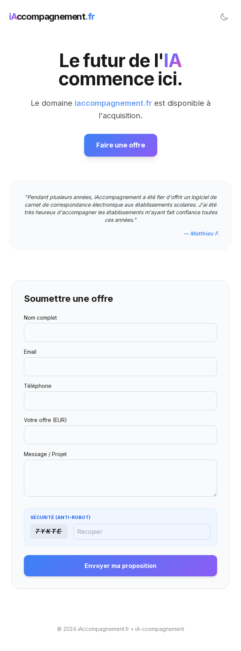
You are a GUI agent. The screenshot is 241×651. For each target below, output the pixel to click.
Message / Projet (45, 454)
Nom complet (40, 317)
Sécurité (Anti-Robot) (60, 517)
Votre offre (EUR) (45, 420)
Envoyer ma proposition (120, 565)
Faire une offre (120, 145)
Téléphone (38, 386)
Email (30, 351)
